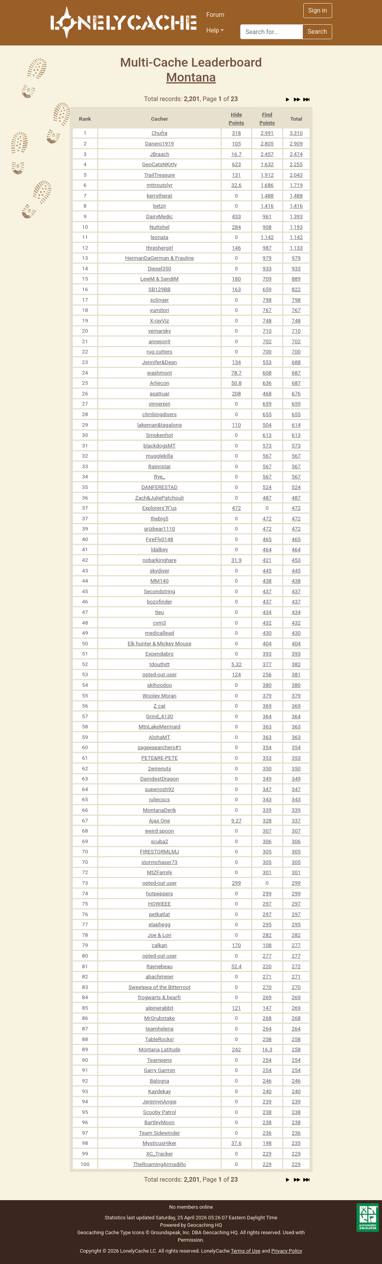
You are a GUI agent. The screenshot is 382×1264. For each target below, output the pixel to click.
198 (267, 1143)
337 (296, 820)
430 (267, 633)
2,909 (296, 143)
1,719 (296, 185)
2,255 (296, 164)
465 (267, 539)
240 (267, 1091)
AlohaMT (159, 737)
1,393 (296, 216)
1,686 (267, 185)
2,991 (267, 133)
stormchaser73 (159, 862)
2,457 (267, 154)
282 (267, 935)
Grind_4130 (159, 716)
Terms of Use (246, 1251)
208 (236, 393)
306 (267, 841)
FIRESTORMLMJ (159, 851)
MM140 (159, 581)
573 (267, 445)
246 (267, 1080)
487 (267, 497)
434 (267, 612)
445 (267, 570)
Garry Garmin (159, 1070)
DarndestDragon (159, 778)
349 (267, 778)
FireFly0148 (159, 539)
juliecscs (159, 799)
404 (267, 643)
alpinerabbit (160, 1008)
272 (296, 966)
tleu (159, 612)
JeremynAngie (160, 1101)
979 (267, 258)
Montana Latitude (160, 1049)
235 (296, 1143)
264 (267, 1028)
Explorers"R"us (159, 508)
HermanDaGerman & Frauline (159, 258)
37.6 (236, 1143)
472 (236, 508)
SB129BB (159, 289)
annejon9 (159, 341)
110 (236, 425)
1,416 (267, 206)
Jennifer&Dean (159, 362)
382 (296, 664)
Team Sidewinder (159, 1133)
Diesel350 (159, 268)
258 (267, 1039)
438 (267, 581)
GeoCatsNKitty (159, 164)
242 (236, 1049)
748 (267, 320)
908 (267, 227)
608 (267, 372)
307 (267, 831)
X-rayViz (159, 320)
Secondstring (159, 591)
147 (267, 1008)
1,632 (267, 164)
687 (296, 372)
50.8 (236, 383)
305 (267, 851)
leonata (159, 237)
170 (236, 945)
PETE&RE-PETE (159, 758)
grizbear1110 (159, 528)
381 (296, 674)
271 (267, 976)
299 (236, 883)
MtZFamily (159, 872)
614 (296, 425)
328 (267, 820)
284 (236, 227)
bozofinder (159, 601)
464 (267, 549)
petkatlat (159, 914)
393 (267, 653)
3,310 (296, 133)
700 (267, 351)
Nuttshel (160, 227)
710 (267, 331)
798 (267, 300)
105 (236, 143)
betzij (159, 206)
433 (236, 216)
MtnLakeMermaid (159, 726)
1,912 (267, 175)
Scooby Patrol (159, 1112)
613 (267, 435)
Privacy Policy (287, 1251)
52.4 (236, 966)
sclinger (159, 300)
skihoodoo (159, 685)
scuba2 (159, 841)
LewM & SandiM (159, 278)
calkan (159, 945)
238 (267, 1112)
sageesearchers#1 (159, 747)
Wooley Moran (159, 695)
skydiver (159, 570)
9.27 (236, 820)
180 (236, 278)
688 (296, 362)
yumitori (159, 310)
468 (267, 393)
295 (267, 924)
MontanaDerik (159, 810)
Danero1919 (159, 143)
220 (267, 966)
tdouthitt (159, 664)
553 (267, 362)
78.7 (236, 372)
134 (236, 362)
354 (267, 747)
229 (267, 1153)
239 (267, 1101)
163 (236, 289)
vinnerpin (159, 403)
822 (296, 289)
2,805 (267, 143)
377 (267, 664)
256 (267, 674)
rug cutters (159, 351)
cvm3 (159, 622)
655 (267, 414)
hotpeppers (159, 893)
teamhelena (160, 1028)
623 (236, 164)
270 (267, 987)
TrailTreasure (159, 175)
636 (267, 383)
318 (236, 133)
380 (267, 685)
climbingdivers (159, 414)
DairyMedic (159, 216)
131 (236, 175)
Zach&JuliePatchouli (159, 497)
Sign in (317, 10)
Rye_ (159, 476)
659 (267, 289)
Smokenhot (159, 435)
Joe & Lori (160, 935)
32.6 (236, 185)
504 (267, 425)
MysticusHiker (159, 1143)
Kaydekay (159, 1091)
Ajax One (159, 820)
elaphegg (159, 924)
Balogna (159, 1080)
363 (267, 726)
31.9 (236, 560)
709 (267, 278)
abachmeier (159, 976)
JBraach (159, 154)
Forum (215, 14)
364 (267, 716)
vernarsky (159, 331)
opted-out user (159, 674)
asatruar (159, 393)
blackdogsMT (159, 445)
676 (296, 393)
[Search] (271, 31)
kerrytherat (159, 195)
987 (267, 247)
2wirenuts (159, 768)
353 (267, 758)
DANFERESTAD (159, 487)
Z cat (159, 706)
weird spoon (159, 831)
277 (296, 945)
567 (267, 456)
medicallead (159, 633)
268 (267, 1018)
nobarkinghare (160, 560)
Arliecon (159, 383)
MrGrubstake (159, 1018)
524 (267, 487)
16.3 (267, 1049)
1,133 (296, 247)
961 (267, 216)
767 (267, 310)
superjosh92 (159, 789)
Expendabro (159, 653)
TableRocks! (159, 1039)
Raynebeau (160, 966)
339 (267, 810)
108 (267, 945)
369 (267, 706)
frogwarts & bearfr (159, 997)
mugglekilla (159, 456)
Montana (191, 77)
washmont (159, 372)
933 (267, 268)
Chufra (159, 133)
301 (267, 872)
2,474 (296, 154)
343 (267, 799)
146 (236, 247)
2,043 (296, 175)
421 (267, 560)
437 (267, 591)
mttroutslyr (159, 185)
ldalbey (159, 549)
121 (236, 1008)
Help (212, 30)
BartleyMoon (160, 1122)
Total (296, 119)
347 (267, 789)
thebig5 (159, 518)
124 (236, 674)
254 (267, 1060)
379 (267, 695)
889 (296, 278)
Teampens (159, 1060)
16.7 (236, 154)
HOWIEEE (159, 903)
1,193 (296, 227)
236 (267, 1133)
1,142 (267, 237)
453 (296, 560)
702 (267, 341)
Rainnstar (159, 466)
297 (267, 903)
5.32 (236, 664)
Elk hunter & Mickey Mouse (160, 643)
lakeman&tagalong (160, 425)
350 (267, 768)
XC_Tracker (159, 1153)
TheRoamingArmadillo (159, 1164)
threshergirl (159, 247)
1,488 (267, 195)
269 (267, 997)
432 (267, 622)
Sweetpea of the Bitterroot (159, 987)
